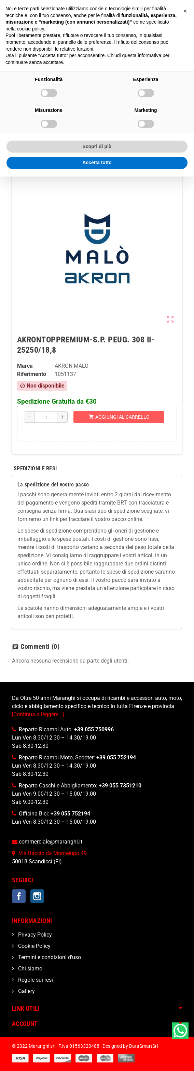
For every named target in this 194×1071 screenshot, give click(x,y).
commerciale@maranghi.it (50, 841)
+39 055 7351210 (120, 785)
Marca (25, 366)
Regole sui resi (35, 980)
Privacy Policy (34, 934)
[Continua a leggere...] (38, 714)
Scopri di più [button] (97, 146)
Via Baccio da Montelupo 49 (53, 853)
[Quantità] (46, 417)
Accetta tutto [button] (97, 162)
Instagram (37, 896)
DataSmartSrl (143, 1046)
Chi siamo (29, 968)
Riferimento (31, 374)
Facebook (19, 896)
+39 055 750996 (94, 729)
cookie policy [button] (30, 28)
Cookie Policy (34, 946)
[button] (185, 10)
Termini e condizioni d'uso (49, 957)
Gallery (26, 991)
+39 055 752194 (116, 757)
